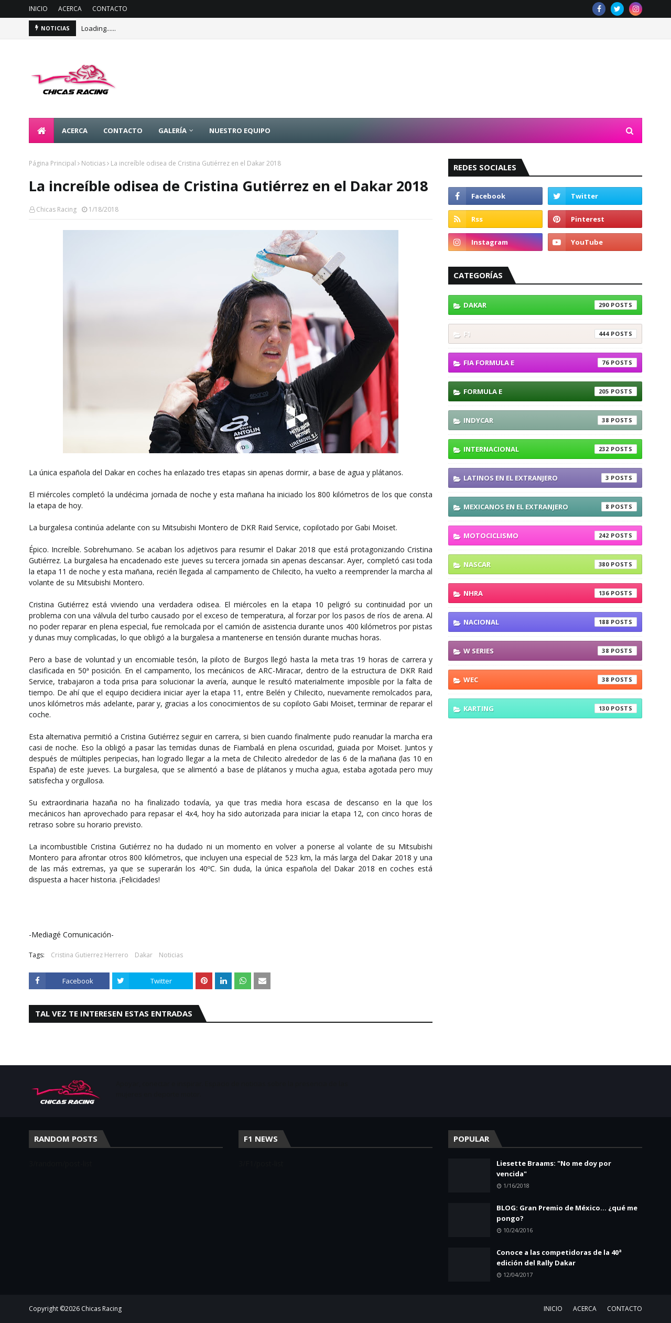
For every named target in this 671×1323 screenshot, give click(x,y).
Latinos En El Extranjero (550, 478)
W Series (550, 650)
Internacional (550, 449)
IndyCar (550, 420)
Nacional (550, 622)
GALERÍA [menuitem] (172, 130)
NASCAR (550, 564)
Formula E (550, 391)
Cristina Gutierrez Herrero (89, 954)
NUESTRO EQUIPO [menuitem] (239, 130)
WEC (550, 679)
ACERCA (70, 8)
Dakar (144, 954)
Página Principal (52, 163)
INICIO (38, 8)
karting (550, 708)
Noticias (93, 163)
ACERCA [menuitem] (75, 130)
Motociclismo (550, 535)
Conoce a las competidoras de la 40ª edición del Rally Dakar (559, 1257)
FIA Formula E (550, 362)
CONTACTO (109, 8)
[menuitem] (41, 130)
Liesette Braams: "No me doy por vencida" (553, 1168)
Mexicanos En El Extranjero (550, 506)
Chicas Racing (56, 209)
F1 (550, 333)
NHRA (550, 593)
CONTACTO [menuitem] (123, 130)
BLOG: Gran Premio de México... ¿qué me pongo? (566, 1213)
